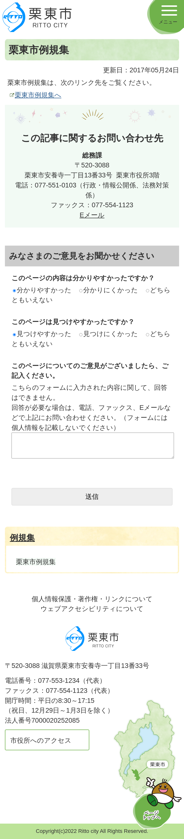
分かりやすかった (42, 290)
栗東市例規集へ (38, 95)
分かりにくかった (108, 290)
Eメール (91, 215)
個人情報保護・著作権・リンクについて (92, 599)
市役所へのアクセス (40, 740)
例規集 (22, 537)
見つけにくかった (108, 334)
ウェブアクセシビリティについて (92, 608)
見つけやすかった (42, 334)
